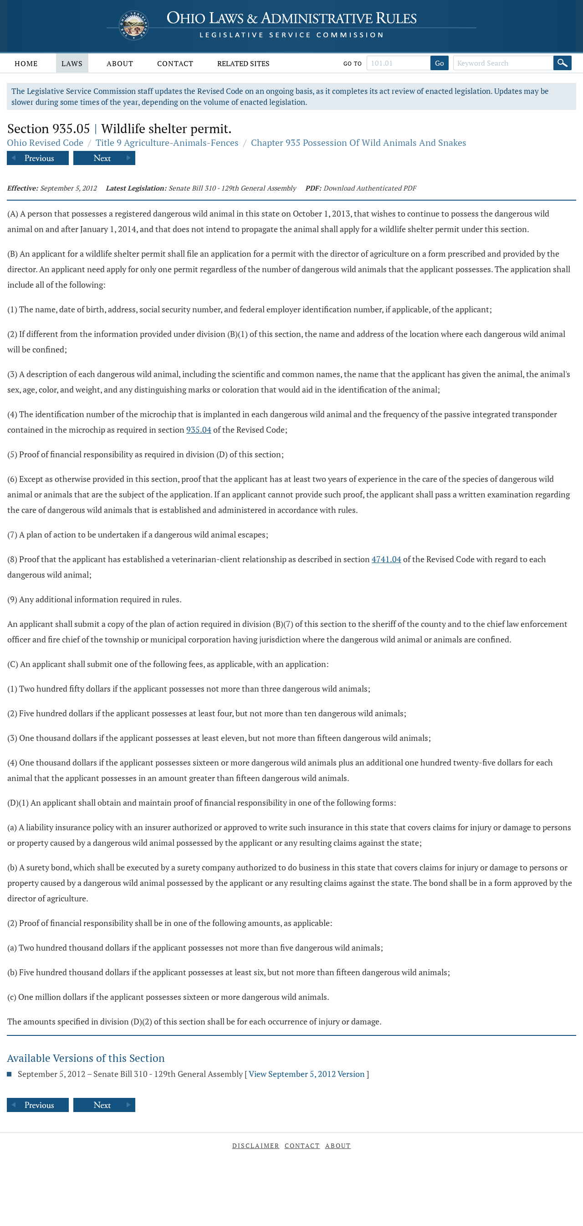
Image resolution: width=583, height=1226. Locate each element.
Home (26, 63)
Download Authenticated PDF (369, 187)
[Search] (562, 63)
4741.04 (386, 559)
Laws (72, 63)
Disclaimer (256, 1145)
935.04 (198, 429)
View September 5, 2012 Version (307, 1073)
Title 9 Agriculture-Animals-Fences (167, 142)
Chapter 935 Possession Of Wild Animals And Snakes (358, 142)
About (120, 63)
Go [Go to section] (439, 63)
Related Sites (243, 63)
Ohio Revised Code (45, 142)
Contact (175, 63)
